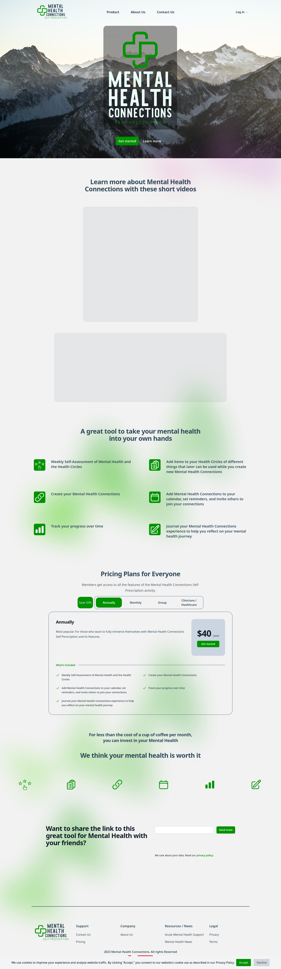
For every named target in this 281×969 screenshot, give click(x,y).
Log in (242, 12)
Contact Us (165, 12)
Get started (127, 141)
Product (113, 12)
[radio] (109, 603)
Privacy (214, 935)
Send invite (226, 830)
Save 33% (85, 603)
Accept (243, 963)
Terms (213, 942)
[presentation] (182, 843)
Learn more (154, 141)
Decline (262, 963)
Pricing (80, 942)
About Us (138, 12)
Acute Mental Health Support (184, 935)
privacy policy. (205, 855)
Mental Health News (178, 942)
